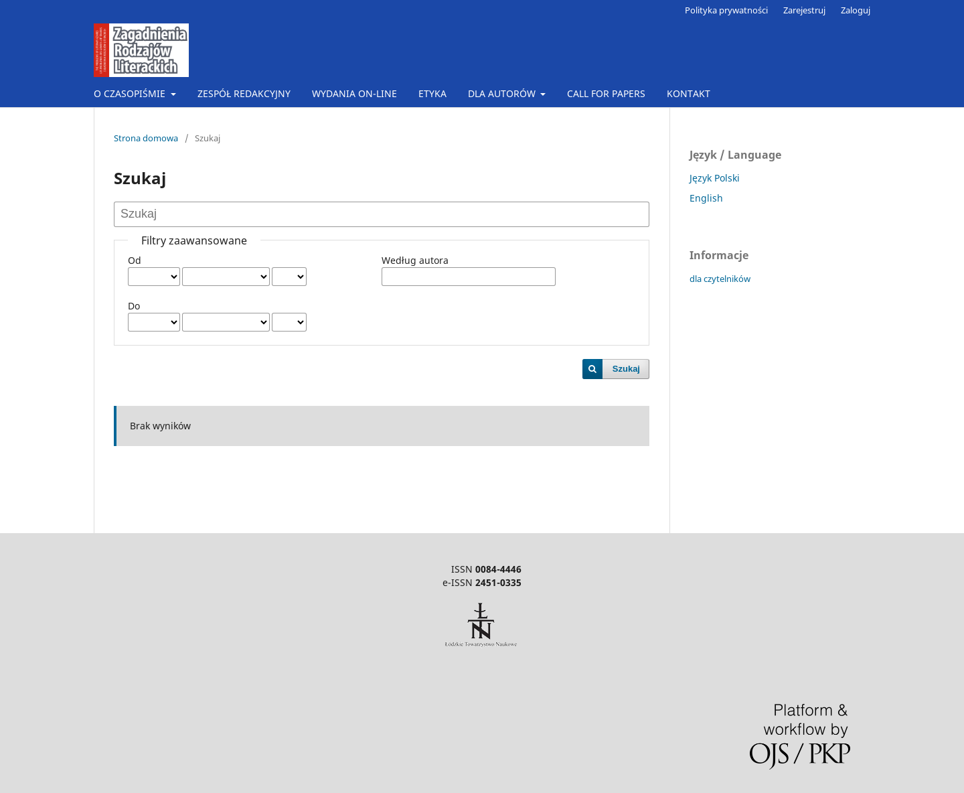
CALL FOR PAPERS (606, 93)
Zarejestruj (804, 10)
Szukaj (626, 369)
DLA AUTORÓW (503, 93)
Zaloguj (855, 10)
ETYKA (432, 93)
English (706, 198)
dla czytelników (720, 279)
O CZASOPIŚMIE (131, 93)
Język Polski (715, 177)
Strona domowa (146, 138)
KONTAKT (688, 93)
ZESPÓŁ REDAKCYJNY (244, 93)
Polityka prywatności (726, 10)
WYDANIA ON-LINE (354, 93)
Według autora (415, 260)
